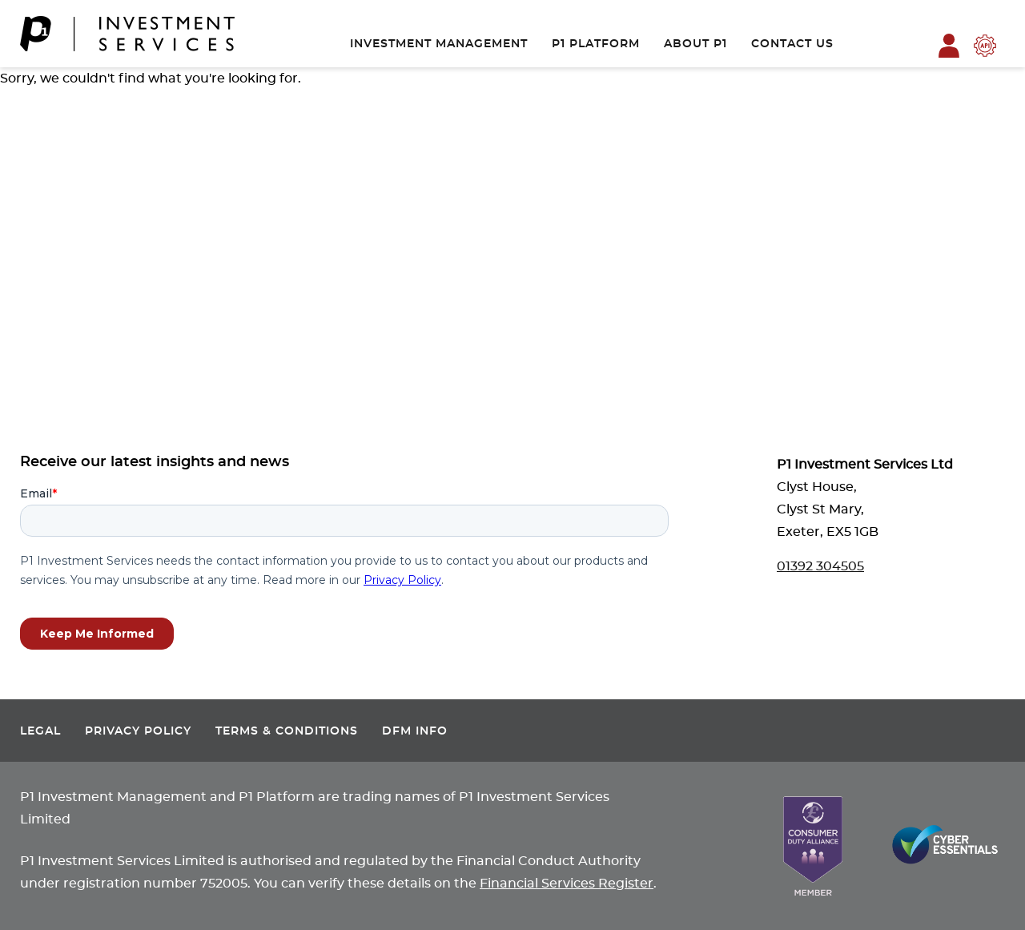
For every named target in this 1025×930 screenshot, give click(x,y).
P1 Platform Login (949, 46)
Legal (40, 731)
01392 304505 (820, 566)
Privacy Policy (138, 731)
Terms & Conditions (286, 731)
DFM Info (415, 731)
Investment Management (439, 44)
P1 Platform (596, 44)
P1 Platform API (985, 46)
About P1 (695, 44)
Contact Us (792, 44)
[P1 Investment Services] (127, 33)
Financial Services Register (566, 883)
